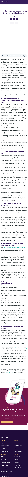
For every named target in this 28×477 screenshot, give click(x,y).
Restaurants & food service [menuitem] (6, 445)
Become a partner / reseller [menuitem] (6, 459)
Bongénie (15, 335)
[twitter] (14, 472)
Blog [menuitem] (15, 431)
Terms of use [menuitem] (16, 450)
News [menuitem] (15, 436)
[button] (3, 44)
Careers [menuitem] (15, 445)
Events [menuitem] (15, 434)
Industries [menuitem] (3, 442)
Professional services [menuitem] (5, 464)
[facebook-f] (7, 472)
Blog (17, 23)
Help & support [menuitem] (4, 467)
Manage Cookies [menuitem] (17, 455)
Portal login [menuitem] (16, 447)
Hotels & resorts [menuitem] (4, 447)
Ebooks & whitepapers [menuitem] (18, 433)
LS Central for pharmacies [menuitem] (6, 434)
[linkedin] (21, 472)
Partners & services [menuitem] (5, 455)
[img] (23, 43)
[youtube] (11, 472)
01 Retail (12, 23)
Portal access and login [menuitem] (5, 465)
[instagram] (18, 472)
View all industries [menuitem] (4, 453)
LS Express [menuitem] (3, 436)
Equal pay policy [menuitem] (17, 453)
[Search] (26, 422)
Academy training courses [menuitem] (6, 462)
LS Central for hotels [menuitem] (5, 433)
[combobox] (14, 422)
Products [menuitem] (3, 428)
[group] (14, 43)
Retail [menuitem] (2, 444)
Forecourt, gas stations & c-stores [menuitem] (6, 451)
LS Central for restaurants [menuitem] (6, 431)
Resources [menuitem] (16, 428)
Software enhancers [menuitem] (5, 439)
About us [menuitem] (16, 442)
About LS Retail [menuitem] (17, 444)
